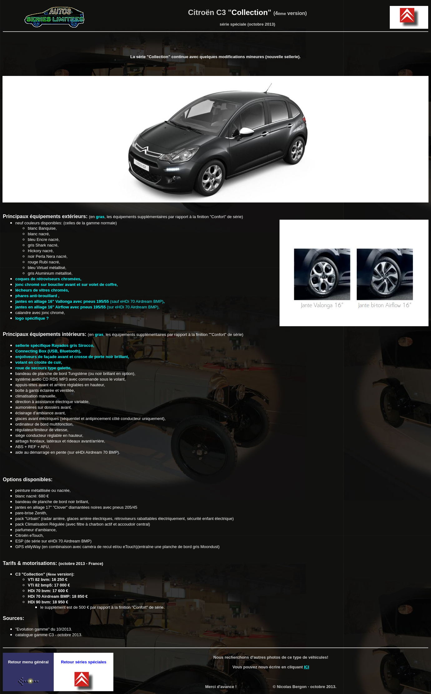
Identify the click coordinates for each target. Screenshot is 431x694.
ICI (306, 667)
